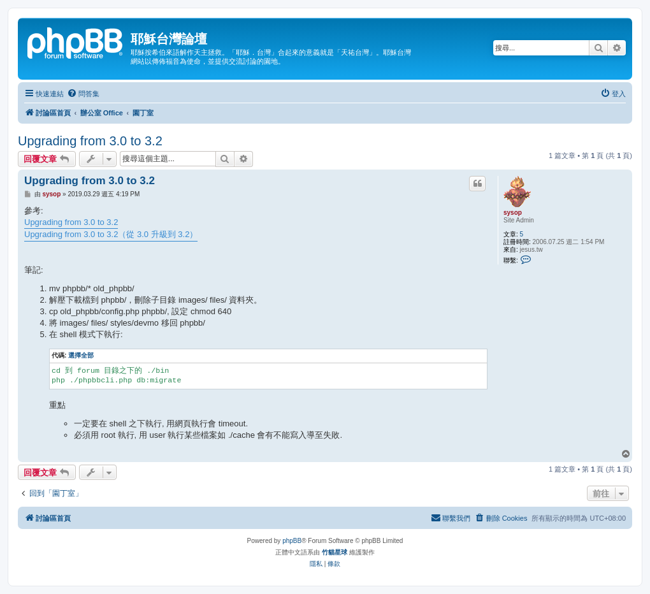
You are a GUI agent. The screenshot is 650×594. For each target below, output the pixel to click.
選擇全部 (81, 355)
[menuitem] (83, 93)
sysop (512, 212)
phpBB (291, 540)
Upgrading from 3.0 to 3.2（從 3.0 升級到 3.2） (111, 234)
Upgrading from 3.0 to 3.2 (90, 141)
